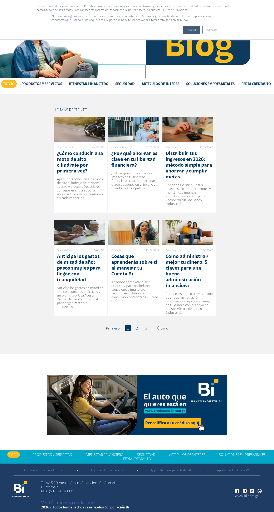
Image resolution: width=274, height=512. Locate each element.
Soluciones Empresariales (210, 84)
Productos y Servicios (41, 84)
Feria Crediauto (256, 84)
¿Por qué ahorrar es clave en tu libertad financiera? (134, 159)
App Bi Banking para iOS (234, 470)
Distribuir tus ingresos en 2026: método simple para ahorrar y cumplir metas (189, 164)
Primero (113, 328)
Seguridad (125, 84)
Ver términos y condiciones (68, 502)
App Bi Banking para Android (170, 470)
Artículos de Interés (160, 84)
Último (162, 328)
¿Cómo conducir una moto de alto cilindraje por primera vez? (80, 162)
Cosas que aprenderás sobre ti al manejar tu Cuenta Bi (134, 264)
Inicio (9, 84)
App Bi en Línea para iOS (107, 470)
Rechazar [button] (211, 29)
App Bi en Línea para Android (44, 470)
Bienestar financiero (88, 84)
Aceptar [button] (191, 29)
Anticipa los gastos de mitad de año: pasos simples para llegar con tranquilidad (79, 267)
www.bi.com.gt (246, 496)
